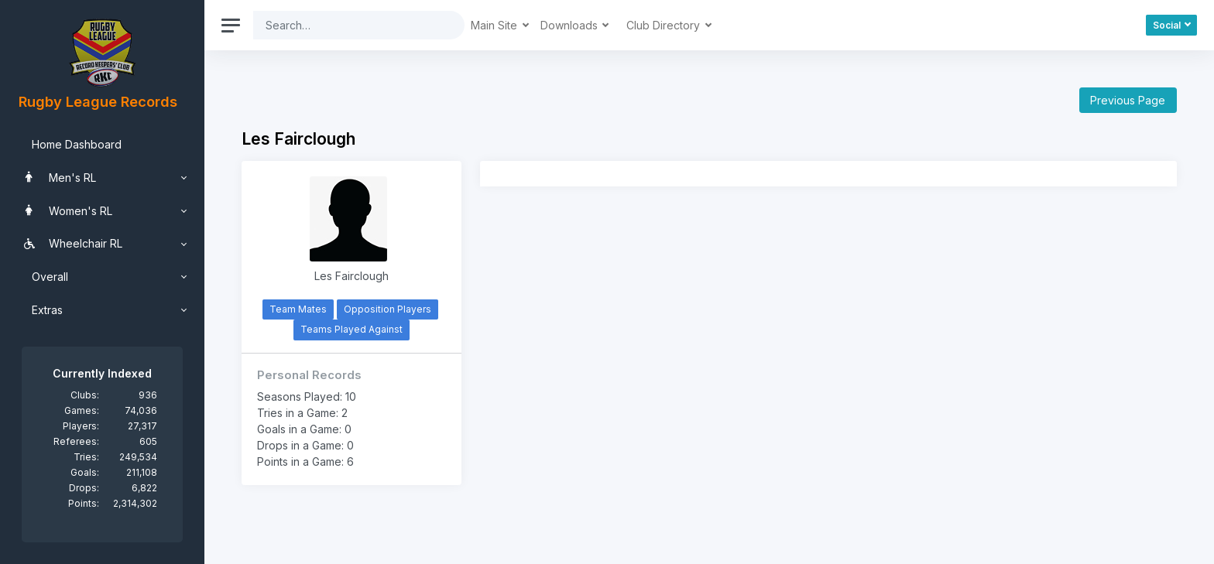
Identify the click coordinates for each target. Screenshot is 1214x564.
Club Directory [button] (664, 25)
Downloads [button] (570, 25)
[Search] (347, 25)
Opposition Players (387, 309)
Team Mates (298, 309)
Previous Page (1127, 100)
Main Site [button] (495, 25)
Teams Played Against (351, 329)
